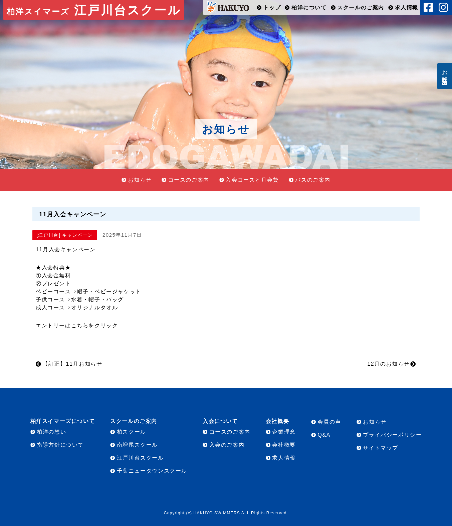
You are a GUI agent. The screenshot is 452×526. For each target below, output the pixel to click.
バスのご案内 (312, 180)
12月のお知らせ (388, 364)
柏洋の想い (51, 432)
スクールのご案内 (360, 7)
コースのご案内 (188, 180)
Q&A (323, 435)
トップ (272, 7)
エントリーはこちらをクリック (77, 325)
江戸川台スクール (94, 10)
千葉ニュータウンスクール (152, 471)
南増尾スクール (137, 445)
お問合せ (445, 73)
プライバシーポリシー (392, 435)
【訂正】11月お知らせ (72, 364)
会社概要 (283, 445)
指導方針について (60, 445)
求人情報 (406, 7)
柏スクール (131, 432)
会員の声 (329, 422)
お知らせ (140, 180)
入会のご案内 (227, 445)
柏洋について (309, 7)
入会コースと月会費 (252, 180)
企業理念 (283, 432)
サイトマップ (380, 448)
